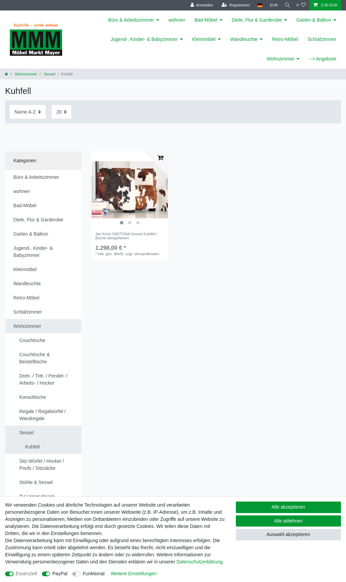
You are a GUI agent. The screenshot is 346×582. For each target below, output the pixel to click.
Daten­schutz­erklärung (199, 561)
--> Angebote (322, 59)
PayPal (59, 573)
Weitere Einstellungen (133, 573)
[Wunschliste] (301, 5)
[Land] (257, 5)
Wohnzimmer (280, 59)
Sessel (49, 74)
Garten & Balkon (313, 20)
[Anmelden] (199, 5)
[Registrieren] (233, 5)
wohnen (177, 20)
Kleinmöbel (204, 39)
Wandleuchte (243, 39)
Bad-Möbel (206, 20)
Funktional (94, 573)
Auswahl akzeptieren (288, 534)
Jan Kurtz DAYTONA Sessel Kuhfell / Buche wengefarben (126, 236)
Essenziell (26, 573)
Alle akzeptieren (288, 507)
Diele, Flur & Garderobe (257, 20)
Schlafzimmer (321, 39)
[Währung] (271, 5)
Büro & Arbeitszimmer (131, 20)
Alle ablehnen (288, 521)
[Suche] (286, 5)
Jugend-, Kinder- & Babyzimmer (143, 39)
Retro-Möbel (285, 39)
